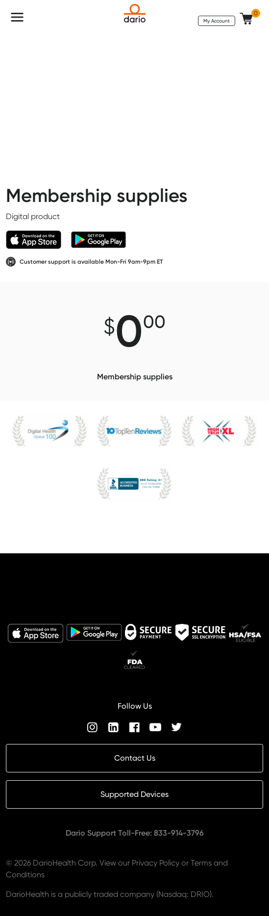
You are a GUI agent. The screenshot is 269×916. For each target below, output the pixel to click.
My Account (216, 21)
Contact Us (134, 758)
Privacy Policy (155, 862)
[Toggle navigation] (17, 17)
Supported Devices (134, 794)
